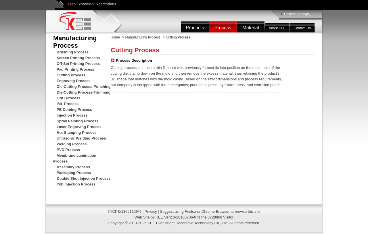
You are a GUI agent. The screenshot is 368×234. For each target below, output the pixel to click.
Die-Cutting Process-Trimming (83, 92)
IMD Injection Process (76, 184)
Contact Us (302, 28)
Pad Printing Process (75, 69)
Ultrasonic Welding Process (81, 138)
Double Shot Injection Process (84, 178)
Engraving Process (74, 81)
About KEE (277, 28)
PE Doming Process (74, 109)
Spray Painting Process (77, 121)
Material (251, 27)
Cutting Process (71, 75)
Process (222, 27)
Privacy (151, 211)
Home (115, 37)
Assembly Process (73, 167)
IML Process (67, 104)
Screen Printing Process (78, 58)
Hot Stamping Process (77, 132)
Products (195, 27)
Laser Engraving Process (79, 127)
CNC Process (68, 98)
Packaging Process (74, 173)
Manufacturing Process (142, 37)
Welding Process (72, 144)
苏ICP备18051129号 (125, 211)
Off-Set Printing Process (78, 63)
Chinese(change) (297, 14)
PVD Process (68, 150)
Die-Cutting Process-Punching (84, 86)
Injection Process (72, 115)
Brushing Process (73, 52)
